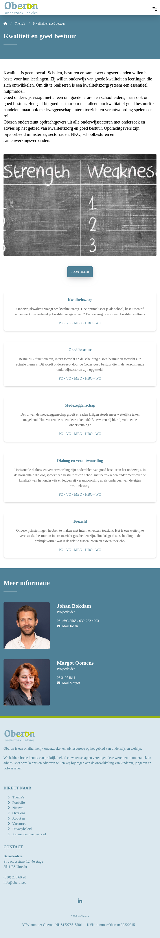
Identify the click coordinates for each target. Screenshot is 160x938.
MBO (78, 323)
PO (61, 323)
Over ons (18, 813)
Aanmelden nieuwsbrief (29, 834)
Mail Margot (68, 683)
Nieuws (17, 808)
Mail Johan (67, 626)
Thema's (18, 797)
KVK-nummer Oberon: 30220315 (111, 925)
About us (18, 818)
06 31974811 (66, 678)
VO (68, 323)
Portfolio (18, 802)
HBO (89, 323)
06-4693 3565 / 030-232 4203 (78, 621)
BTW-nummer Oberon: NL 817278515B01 (52, 925)
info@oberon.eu (15, 882)
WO (98, 323)
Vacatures (19, 823)
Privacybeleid (22, 829)
